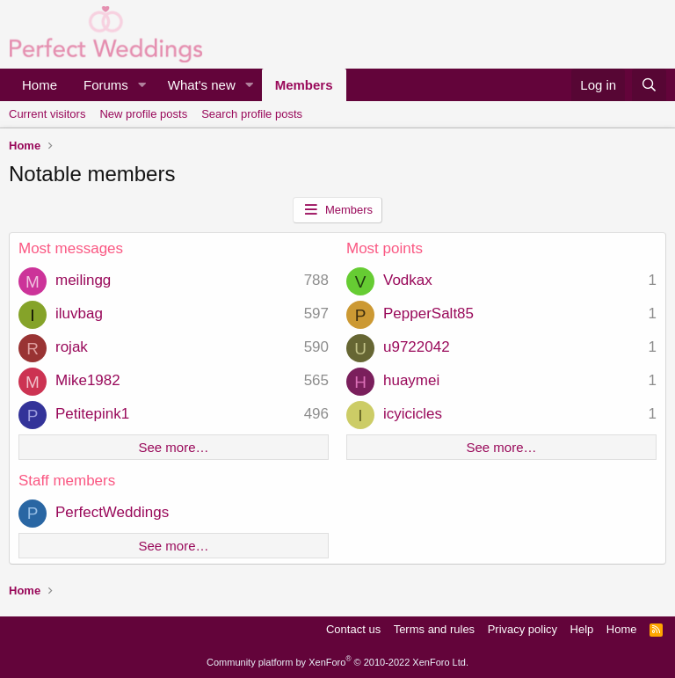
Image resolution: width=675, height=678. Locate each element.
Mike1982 (87, 380)
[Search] (649, 85)
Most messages (70, 248)
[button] (142, 85)
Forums (105, 84)
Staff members (66, 480)
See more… (173, 447)
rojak (71, 347)
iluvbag (79, 313)
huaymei (411, 380)
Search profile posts (251, 113)
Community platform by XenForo (337, 662)
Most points (384, 248)
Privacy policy (522, 629)
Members (304, 84)
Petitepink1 (92, 413)
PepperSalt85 (428, 313)
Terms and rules (434, 629)
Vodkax (407, 280)
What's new (202, 84)
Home (39, 84)
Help (582, 629)
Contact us (353, 629)
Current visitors (47, 113)
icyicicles (412, 413)
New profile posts (143, 113)
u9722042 (416, 347)
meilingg (83, 280)
